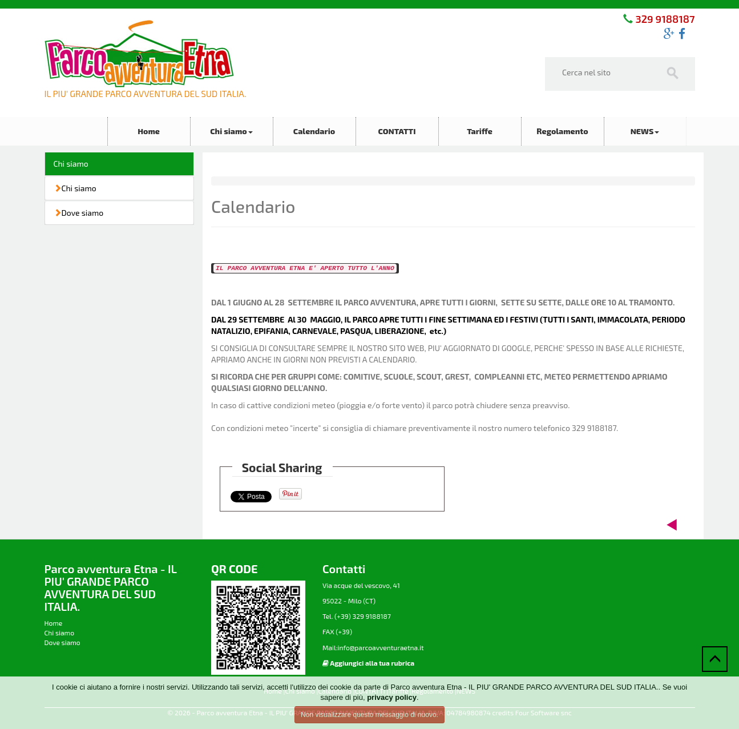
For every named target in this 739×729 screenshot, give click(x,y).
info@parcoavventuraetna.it (380, 647)
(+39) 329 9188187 (362, 616)
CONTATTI (396, 131)
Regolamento (562, 131)
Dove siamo (79, 213)
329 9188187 (663, 19)
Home (149, 131)
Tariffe (479, 131)
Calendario (314, 131)
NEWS (645, 131)
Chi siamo (231, 131)
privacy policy (392, 697)
